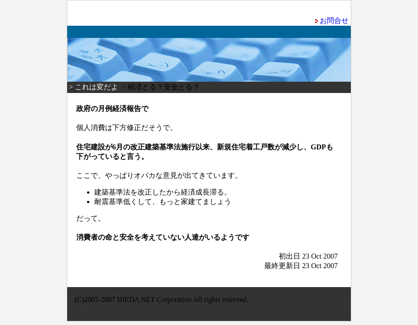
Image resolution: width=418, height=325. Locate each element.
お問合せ (334, 20)
